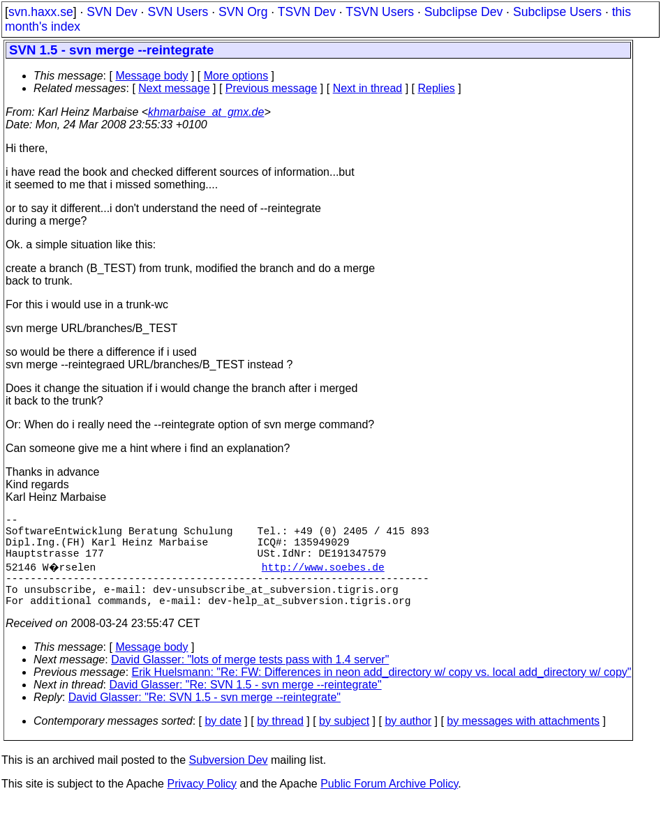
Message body (151, 76)
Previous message (271, 88)
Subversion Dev (228, 779)
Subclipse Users (557, 12)
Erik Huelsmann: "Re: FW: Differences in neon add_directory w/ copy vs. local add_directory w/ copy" (382, 692)
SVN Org (242, 12)
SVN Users (177, 12)
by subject (344, 740)
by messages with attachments (523, 740)
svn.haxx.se (40, 12)
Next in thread (368, 88)
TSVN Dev (307, 12)
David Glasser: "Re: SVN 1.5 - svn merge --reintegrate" (246, 704)
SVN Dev (112, 12)
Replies (436, 88)
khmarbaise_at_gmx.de (206, 112)
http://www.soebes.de (324, 578)
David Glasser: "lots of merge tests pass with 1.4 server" (250, 679)
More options (236, 76)
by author (408, 740)
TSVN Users (380, 12)
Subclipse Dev (463, 12)
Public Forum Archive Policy (389, 803)
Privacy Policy (202, 803)
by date (223, 740)
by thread (280, 740)
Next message (173, 88)
